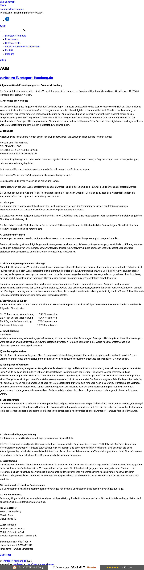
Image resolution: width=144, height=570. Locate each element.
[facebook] (7, 20)
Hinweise (91, 567)
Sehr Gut (78, 567)
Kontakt (9, 50)
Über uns (9, 54)
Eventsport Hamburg (15, 35)
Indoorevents (11, 39)
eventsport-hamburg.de (14, 561)
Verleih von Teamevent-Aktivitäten (22, 46)
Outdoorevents (12, 43)
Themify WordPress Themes (39, 564)
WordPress (17, 564)
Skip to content (7, 2)
